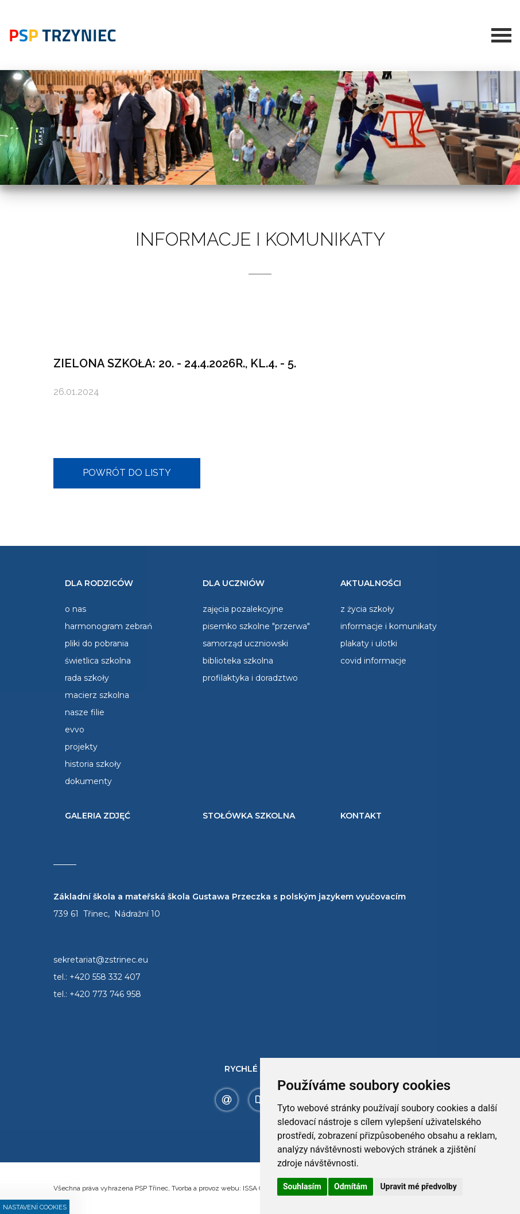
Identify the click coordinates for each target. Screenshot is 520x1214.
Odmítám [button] (350, 1186)
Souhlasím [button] (302, 1186)
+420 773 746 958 (105, 994)
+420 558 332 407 (105, 977)
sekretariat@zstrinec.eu (100, 960)
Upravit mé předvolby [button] (418, 1186)
